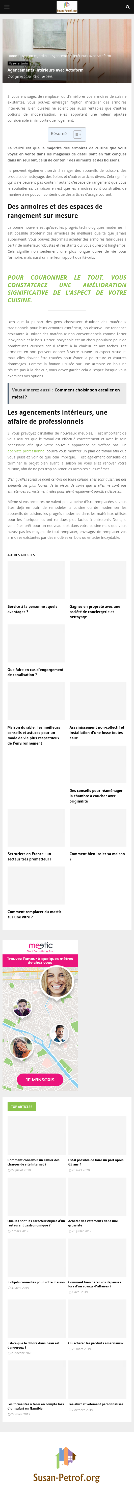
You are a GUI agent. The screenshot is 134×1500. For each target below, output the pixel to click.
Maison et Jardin (18, 63)
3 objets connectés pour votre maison (36, 1282)
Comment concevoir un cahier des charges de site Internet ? (34, 1162)
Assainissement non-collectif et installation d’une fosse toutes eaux (97, 732)
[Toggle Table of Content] (75, 134)
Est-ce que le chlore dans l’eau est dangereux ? (34, 1345)
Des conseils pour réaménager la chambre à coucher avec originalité (96, 796)
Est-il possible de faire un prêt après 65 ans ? (96, 1162)
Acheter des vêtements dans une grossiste (93, 1223)
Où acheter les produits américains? (95, 1343)
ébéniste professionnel (27, 451)
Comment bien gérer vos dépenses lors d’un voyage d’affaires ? (94, 1284)
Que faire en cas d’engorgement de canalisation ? (36, 672)
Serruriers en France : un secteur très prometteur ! (29, 856)
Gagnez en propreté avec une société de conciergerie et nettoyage (95, 611)
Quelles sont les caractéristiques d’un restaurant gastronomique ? (36, 1223)
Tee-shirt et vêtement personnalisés (95, 1404)
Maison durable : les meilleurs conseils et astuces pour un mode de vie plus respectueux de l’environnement (34, 735)
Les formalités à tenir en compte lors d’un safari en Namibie (36, 1406)
